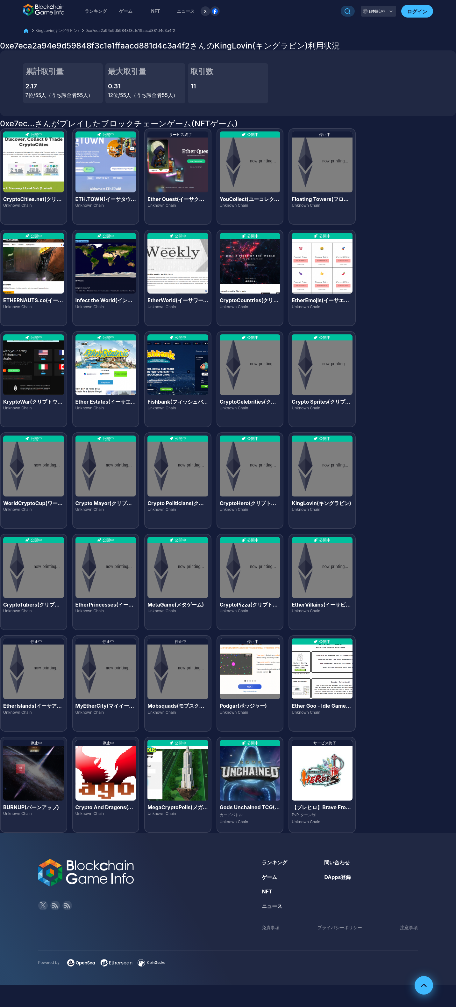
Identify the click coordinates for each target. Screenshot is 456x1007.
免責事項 (271, 927)
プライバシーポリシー (339, 927)
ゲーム (125, 11)
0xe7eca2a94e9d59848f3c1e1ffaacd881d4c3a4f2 (130, 30)
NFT (155, 11)
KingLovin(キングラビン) (57, 30)
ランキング (96, 11)
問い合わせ (337, 862)
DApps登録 (337, 877)
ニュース (272, 906)
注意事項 (409, 927)
